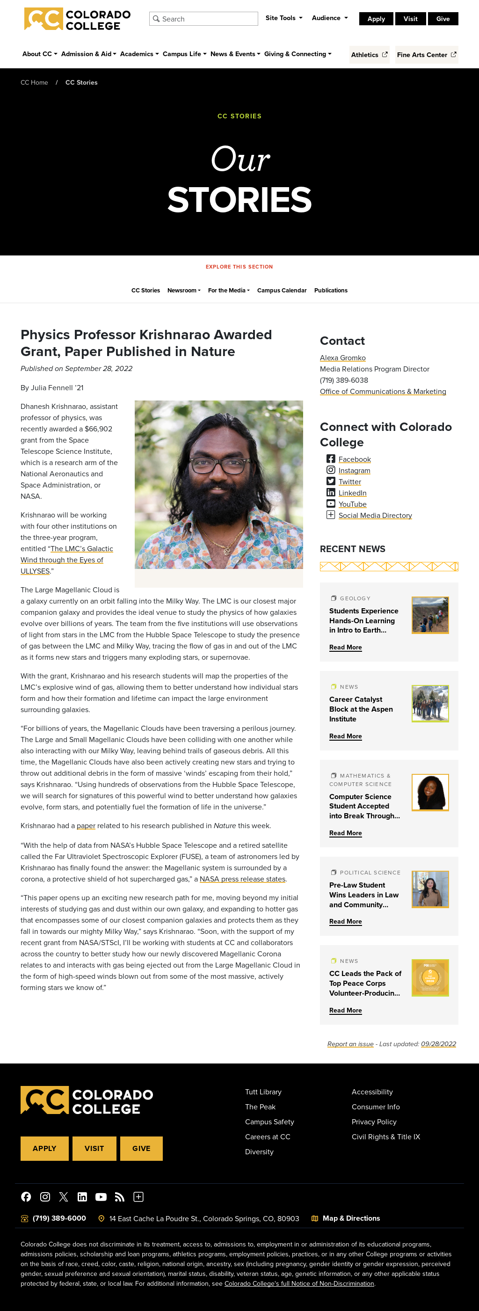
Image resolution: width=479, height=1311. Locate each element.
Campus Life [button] (182, 53)
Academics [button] (136, 53)
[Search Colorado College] (209, 19)
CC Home (34, 82)
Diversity (259, 1151)
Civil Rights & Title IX (386, 1136)
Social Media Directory (375, 515)
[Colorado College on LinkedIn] (82, 1198)
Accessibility (372, 1091)
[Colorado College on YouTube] (101, 1198)
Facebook (355, 459)
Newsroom (181, 290)
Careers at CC (267, 1136)
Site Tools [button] (282, 17)
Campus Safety (269, 1121)
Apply (376, 18)
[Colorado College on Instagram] (45, 1198)
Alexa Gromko (343, 357)
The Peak (260, 1106)
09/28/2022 (438, 1044)
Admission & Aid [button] (86, 53)
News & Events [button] (232, 53)
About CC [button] (37, 53)
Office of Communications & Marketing (383, 391)
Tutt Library (263, 1091)
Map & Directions (351, 1218)
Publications (331, 290)
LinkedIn (353, 493)
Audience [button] (327, 17)
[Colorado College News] (119, 1198)
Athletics (369, 54)
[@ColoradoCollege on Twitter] (63, 1198)
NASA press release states (242, 879)
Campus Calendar (282, 290)
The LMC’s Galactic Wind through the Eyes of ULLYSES (67, 559)
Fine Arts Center (427, 54)
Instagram (354, 470)
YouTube (353, 504)
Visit (411, 18)
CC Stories (81, 82)
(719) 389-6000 (59, 1218)
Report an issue (350, 1044)
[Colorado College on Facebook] (26, 1198)
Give (443, 18)
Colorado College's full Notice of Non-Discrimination (299, 1283)
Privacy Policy (374, 1121)
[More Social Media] (138, 1198)
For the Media (227, 290)
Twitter (350, 481)
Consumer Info (376, 1106)
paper (86, 825)
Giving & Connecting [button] (295, 53)
